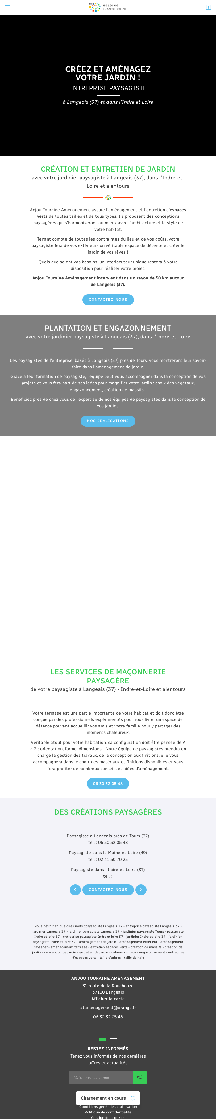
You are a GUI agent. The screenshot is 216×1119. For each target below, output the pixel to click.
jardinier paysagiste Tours (143, 931)
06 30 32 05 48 (113, 842)
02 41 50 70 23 (113, 859)
